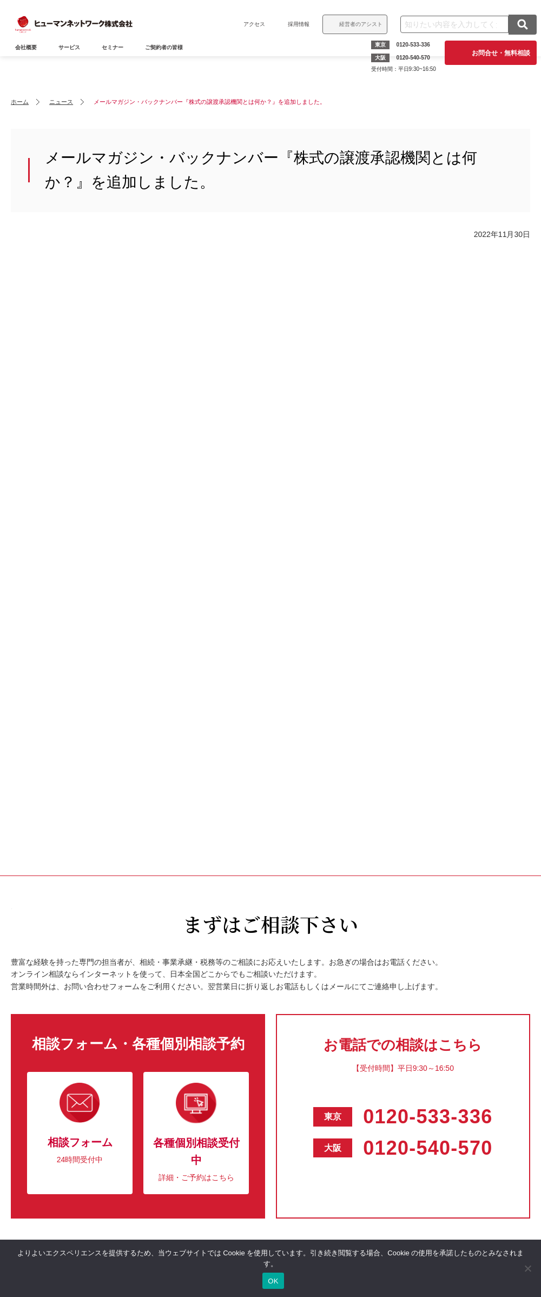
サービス (76, 63)
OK (273, 1281)
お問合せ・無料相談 (494, 53)
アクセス (248, 24)
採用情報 (292, 24)
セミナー (119, 63)
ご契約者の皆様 (170, 63)
